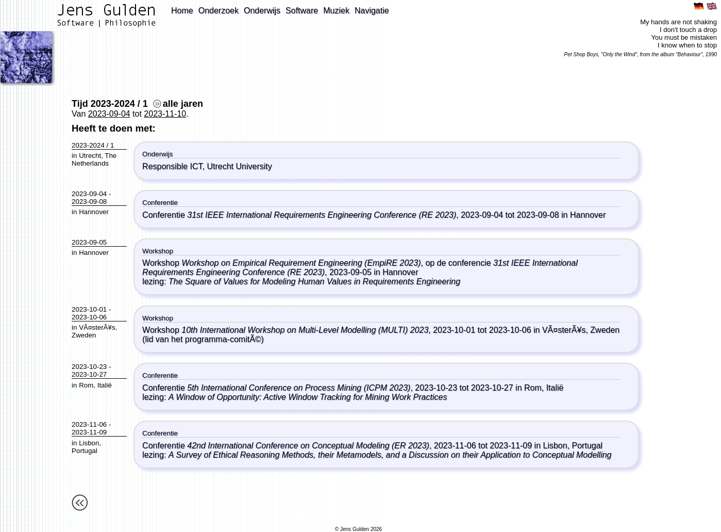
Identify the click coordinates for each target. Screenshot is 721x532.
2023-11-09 (89, 432)
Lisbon (89, 443)
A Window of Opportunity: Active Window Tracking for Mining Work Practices (308, 397)
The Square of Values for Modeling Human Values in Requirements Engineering (314, 281)
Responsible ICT (172, 166)
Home (182, 10)
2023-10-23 (89, 366)
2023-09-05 (89, 242)
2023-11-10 (165, 113)
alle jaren (178, 104)
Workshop (281, 263)
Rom (86, 385)
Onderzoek (218, 10)
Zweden (84, 335)
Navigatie (372, 10)
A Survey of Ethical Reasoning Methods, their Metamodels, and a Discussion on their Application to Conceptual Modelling (390, 454)
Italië (104, 385)
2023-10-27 (89, 374)
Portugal (84, 451)
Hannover (94, 212)
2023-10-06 (89, 317)
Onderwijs (262, 10)
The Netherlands (94, 159)
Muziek (336, 10)
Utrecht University (239, 166)
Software (302, 10)
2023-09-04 (109, 113)
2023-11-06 (89, 424)
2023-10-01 (89, 309)
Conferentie (299, 215)
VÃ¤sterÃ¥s (97, 327)
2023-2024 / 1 (93, 145)
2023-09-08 (89, 201)
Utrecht (90, 155)
